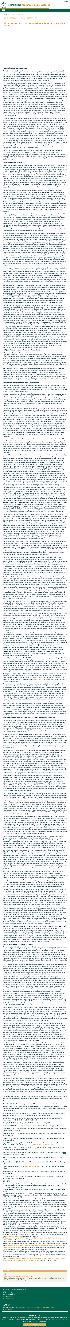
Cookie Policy (7, 1310)
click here (58, 1319)
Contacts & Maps (8, 1298)
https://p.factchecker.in (12, 1236)
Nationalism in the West (32, 1167)
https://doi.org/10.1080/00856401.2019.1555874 (38, 1145)
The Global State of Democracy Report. (31, 1126)
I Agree (35, 1325)
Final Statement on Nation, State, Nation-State (18, 1276)
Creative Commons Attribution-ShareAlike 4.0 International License (36, 1307)
